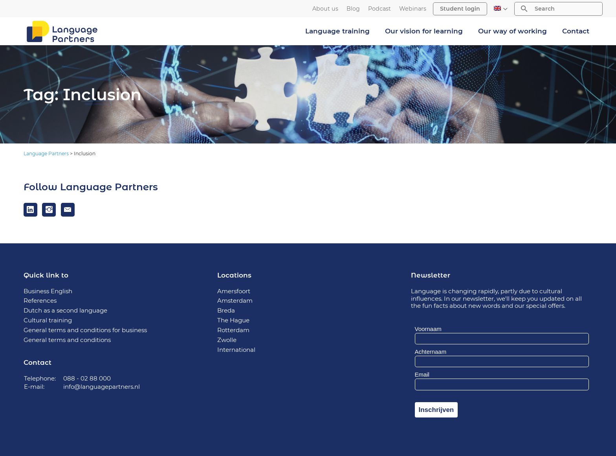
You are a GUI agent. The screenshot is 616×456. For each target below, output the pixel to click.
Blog (353, 9)
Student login (460, 8)
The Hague (233, 320)
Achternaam (431, 351)
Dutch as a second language (65, 310)
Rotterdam (233, 330)
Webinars (412, 9)
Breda (226, 310)
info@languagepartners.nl (101, 386)
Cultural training (48, 320)
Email (422, 374)
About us (325, 9)
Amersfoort (233, 291)
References (40, 300)
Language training (337, 31)
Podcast (379, 9)
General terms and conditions (67, 340)
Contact (575, 31)
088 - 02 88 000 (87, 378)
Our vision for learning (424, 31)
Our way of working (512, 31)
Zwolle (226, 340)
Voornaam (428, 328)
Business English (48, 291)
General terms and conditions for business (85, 330)
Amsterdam (235, 300)
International (236, 349)
